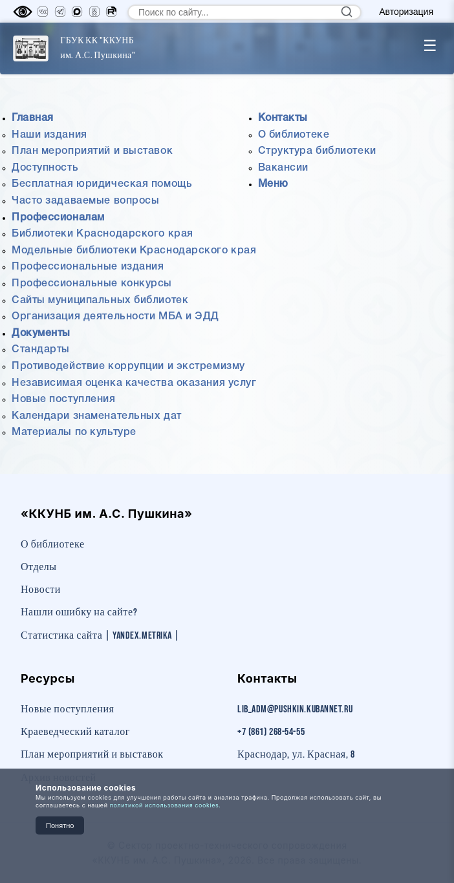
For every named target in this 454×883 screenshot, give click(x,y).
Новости (41, 590)
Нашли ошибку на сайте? (79, 612)
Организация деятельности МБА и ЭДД (115, 316)
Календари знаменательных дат (97, 416)
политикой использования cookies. (165, 805)
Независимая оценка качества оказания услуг (134, 383)
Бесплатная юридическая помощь (102, 184)
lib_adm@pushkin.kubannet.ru (294, 709)
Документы (41, 333)
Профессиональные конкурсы (92, 283)
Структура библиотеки (317, 151)
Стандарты (41, 349)
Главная (33, 118)
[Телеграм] (60, 11)
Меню (273, 184)
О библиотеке (294, 135)
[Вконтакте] (42, 11)
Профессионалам (58, 217)
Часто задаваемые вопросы (85, 201)
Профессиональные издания (88, 266)
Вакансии (283, 168)
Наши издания (49, 135)
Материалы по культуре (74, 432)
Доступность (45, 168)
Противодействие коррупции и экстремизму (128, 366)
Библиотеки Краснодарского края (102, 234)
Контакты (283, 118)
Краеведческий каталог (75, 732)
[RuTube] (111, 11)
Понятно (60, 825)
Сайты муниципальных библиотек (100, 300)
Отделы (39, 567)
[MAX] (76, 11)
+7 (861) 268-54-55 (271, 732)
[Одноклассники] (94, 11)
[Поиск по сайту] (244, 12)
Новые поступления (64, 399)
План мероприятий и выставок (92, 151)
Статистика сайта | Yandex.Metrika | (100, 636)
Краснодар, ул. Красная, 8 (295, 755)
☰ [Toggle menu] (430, 45)
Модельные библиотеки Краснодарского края (134, 250)
